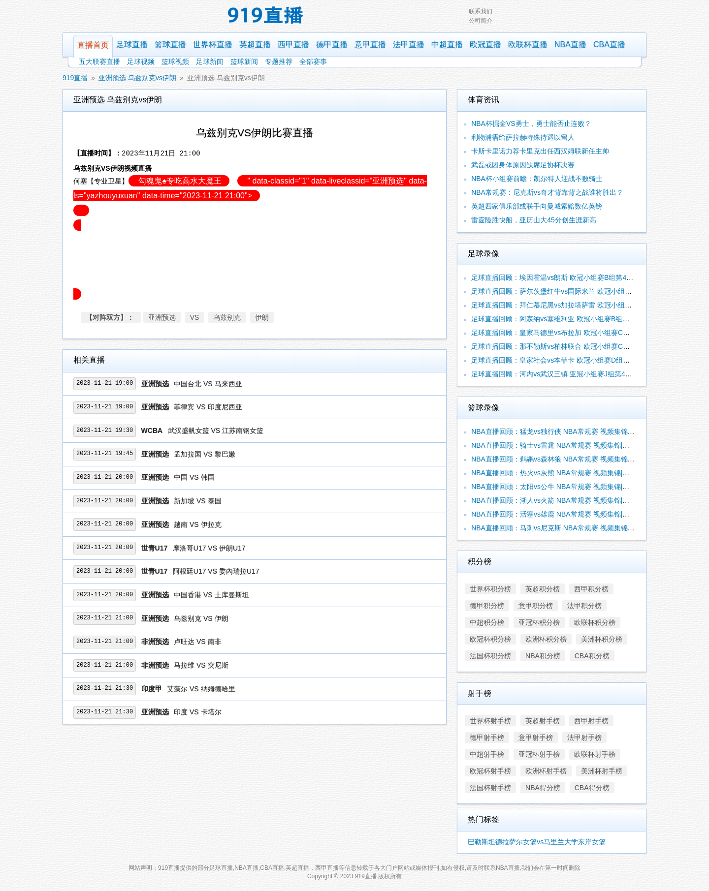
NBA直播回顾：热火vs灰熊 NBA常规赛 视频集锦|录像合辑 (560, 473)
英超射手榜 (542, 721)
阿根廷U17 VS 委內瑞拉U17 (216, 571)
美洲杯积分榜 (601, 639)
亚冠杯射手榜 (539, 754)
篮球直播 (170, 44)
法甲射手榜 (584, 737)
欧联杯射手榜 (594, 754)
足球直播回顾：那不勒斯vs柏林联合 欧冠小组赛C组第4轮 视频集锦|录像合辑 (588, 346)
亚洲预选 (162, 317)
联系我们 (480, 11)
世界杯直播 (212, 44)
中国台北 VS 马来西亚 (208, 384)
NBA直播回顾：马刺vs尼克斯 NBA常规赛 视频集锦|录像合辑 (564, 528)
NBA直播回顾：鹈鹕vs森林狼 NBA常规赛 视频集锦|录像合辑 (564, 459)
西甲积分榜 (591, 589)
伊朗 (262, 317)
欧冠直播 (485, 44)
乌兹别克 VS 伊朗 (201, 618)
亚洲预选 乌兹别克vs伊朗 (137, 78)
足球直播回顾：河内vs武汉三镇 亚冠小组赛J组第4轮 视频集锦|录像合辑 (581, 374)
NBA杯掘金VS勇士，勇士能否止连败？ (531, 123)
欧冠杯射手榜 (490, 771)
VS (194, 317)
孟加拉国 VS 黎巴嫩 (204, 454)
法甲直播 (408, 44)
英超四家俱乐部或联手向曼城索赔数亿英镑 (536, 206)
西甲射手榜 (591, 721)
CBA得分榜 (592, 788)
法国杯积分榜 (490, 656)
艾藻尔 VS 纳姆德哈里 (201, 689)
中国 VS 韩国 (194, 477)
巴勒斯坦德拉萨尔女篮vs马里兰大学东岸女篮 (537, 842)
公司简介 (480, 20)
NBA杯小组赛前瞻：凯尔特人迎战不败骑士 (537, 179)
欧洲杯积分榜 (546, 639)
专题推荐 (278, 61)
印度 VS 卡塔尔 (197, 712)
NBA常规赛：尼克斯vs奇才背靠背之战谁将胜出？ (547, 192)
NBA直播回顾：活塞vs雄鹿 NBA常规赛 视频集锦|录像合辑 (560, 514)
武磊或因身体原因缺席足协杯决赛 (523, 165)
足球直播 (132, 44)
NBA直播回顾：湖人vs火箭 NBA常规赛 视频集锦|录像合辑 (560, 500)
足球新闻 (210, 61)
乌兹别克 (227, 317)
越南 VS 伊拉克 (197, 524)
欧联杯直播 (528, 44)
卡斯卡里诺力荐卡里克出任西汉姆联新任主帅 (540, 151)
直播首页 (93, 45)
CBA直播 (609, 44)
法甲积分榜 (584, 606)
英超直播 (255, 44)
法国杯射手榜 (490, 788)
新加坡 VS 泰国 (197, 501)
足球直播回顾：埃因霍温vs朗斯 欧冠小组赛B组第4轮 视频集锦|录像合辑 (581, 277)
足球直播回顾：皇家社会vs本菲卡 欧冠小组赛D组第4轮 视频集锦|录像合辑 (585, 360)
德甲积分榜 (487, 606)
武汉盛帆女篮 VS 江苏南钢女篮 (215, 430)
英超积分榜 (542, 589)
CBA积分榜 (592, 656)
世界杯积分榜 (490, 589)
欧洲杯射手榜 (546, 771)
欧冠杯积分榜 (490, 639)
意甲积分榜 (535, 606)
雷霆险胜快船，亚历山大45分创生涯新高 (533, 220)
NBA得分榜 (542, 788)
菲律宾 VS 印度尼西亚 (208, 407)
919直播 (75, 78)
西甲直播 (293, 44)
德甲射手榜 (487, 737)
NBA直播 (570, 44)
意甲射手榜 (535, 737)
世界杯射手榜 (490, 721)
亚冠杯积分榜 (539, 622)
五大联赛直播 (99, 61)
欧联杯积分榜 (594, 622)
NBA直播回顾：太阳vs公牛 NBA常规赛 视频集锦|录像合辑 (560, 487)
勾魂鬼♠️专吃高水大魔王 (179, 181)
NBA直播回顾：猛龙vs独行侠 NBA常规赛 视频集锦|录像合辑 (564, 431)
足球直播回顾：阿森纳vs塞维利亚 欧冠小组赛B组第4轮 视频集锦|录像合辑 (585, 319)
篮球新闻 (244, 61)
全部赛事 (313, 61)
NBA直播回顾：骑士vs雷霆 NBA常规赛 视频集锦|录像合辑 (560, 445)
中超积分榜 (487, 622)
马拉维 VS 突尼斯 (201, 665)
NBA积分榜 (542, 656)
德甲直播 (332, 44)
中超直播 (447, 44)
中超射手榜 (487, 754)
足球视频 (141, 61)
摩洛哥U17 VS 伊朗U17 (209, 548)
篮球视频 (175, 61)
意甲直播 (370, 44)
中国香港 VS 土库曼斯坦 (211, 595)
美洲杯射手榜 (601, 771)
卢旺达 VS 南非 (197, 641)
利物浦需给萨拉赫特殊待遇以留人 (523, 137)
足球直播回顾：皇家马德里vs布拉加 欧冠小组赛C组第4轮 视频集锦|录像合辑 (588, 333)
